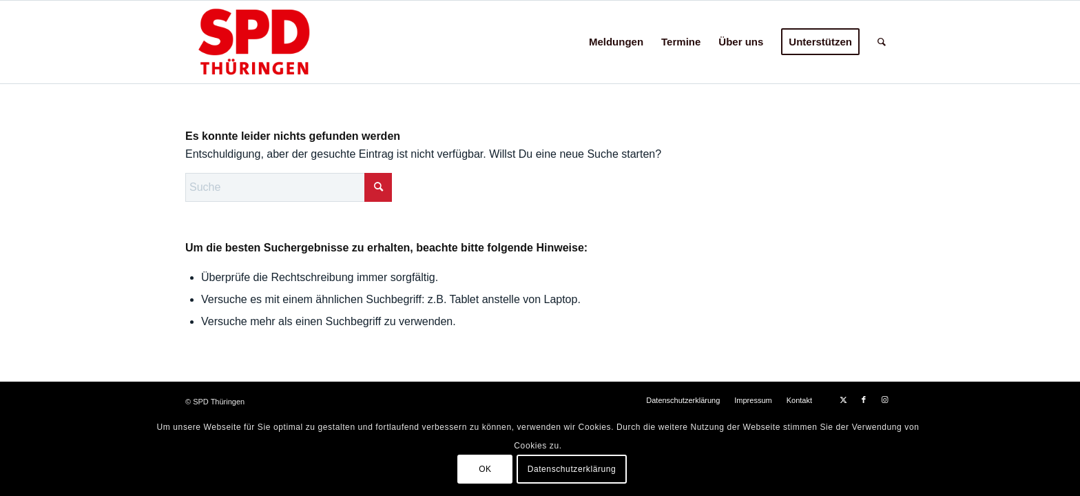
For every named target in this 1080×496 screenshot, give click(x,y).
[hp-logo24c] (275, 42)
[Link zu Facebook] (863, 399)
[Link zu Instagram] (884, 399)
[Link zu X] (843, 399)
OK (485, 469)
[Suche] (882, 42)
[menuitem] (616, 42)
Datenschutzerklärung (572, 469)
